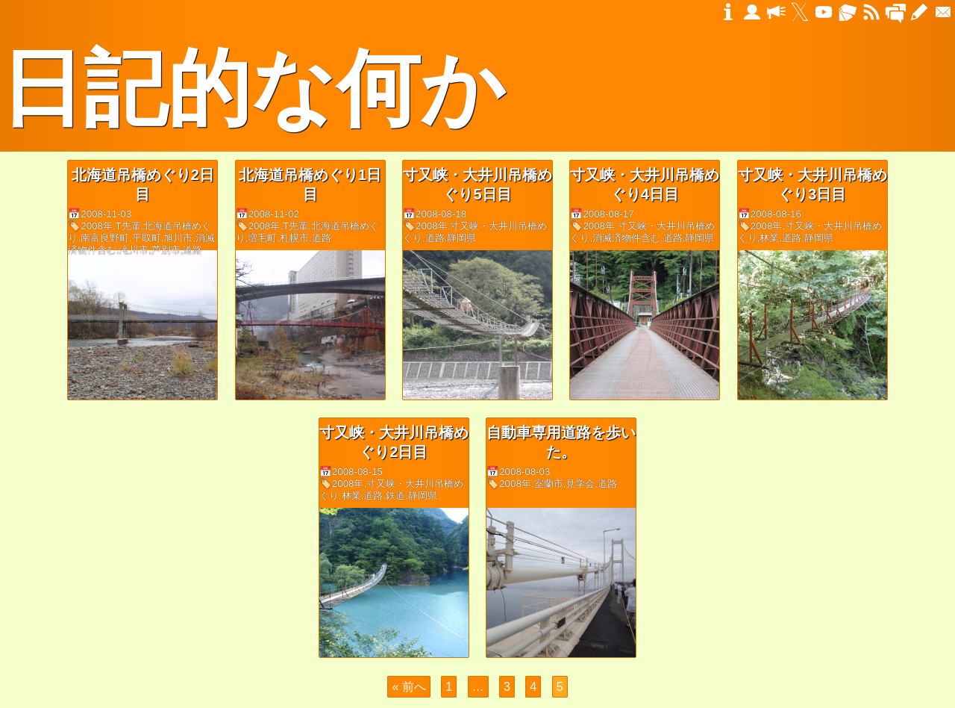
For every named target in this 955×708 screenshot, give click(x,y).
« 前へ (408, 686)
